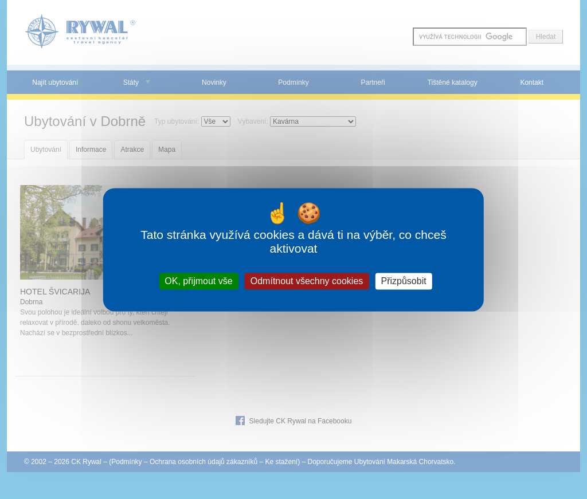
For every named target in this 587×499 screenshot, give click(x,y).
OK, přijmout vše (198, 281)
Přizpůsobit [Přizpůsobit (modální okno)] (403, 281)
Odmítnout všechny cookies (307, 281)
